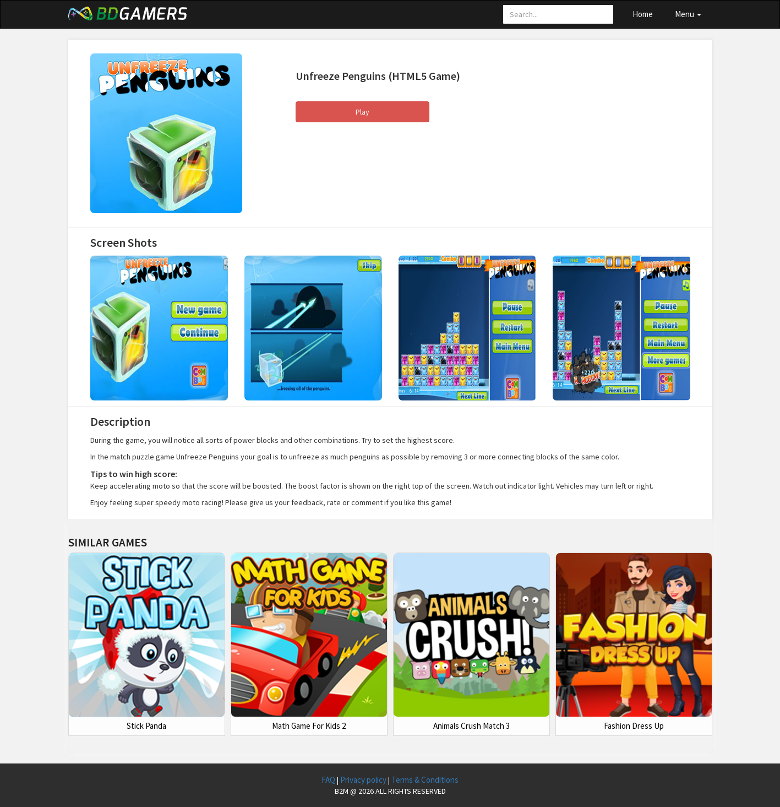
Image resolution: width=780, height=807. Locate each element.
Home (642, 14)
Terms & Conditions (425, 779)
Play (362, 112)
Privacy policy (364, 779)
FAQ (329, 779)
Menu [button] (688, 14)
